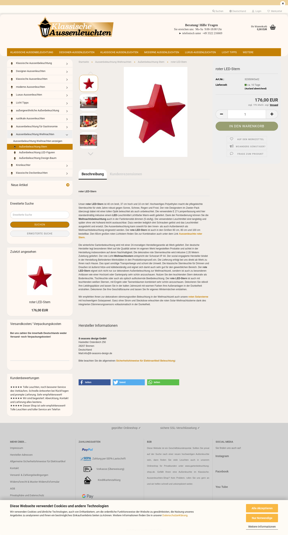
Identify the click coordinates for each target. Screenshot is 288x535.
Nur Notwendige (262, 518)
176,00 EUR (39, 310)
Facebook (222, 471)
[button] (237, 11)
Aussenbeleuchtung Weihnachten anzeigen (37, 140)
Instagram (222, 456)
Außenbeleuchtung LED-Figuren (34, 152)
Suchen (39, 224)
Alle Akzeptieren (262, 508)
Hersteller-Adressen (21, 454)
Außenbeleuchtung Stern (30, 146)
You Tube (222, 486)
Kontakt (14, 468)
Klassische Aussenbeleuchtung (31, 52)
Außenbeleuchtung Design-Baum (34, 158)
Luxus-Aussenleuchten (200, 52)
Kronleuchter (20, 165)
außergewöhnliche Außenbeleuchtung (34, 110)
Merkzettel (274, 11)
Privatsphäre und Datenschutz (27, 495)
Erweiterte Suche (40, 233)
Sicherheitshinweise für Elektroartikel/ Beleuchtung (145, 360)
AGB (12, 488)
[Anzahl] (247, 114)
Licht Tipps (229, 52)
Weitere (248, 52)
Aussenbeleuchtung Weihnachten (32, 134)
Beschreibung (93, 174)
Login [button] (256, 11)
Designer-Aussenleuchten (76, 52)
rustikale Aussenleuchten (27, 118)
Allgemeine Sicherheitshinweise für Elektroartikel (37, 461)
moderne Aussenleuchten (161, 52)
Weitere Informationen (262, 526)
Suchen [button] (217, 11)
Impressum (16, 447)
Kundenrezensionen (126, 174)
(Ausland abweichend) (256, 88)
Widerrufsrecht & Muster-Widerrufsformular (34, 481)
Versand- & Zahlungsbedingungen (29, 474)
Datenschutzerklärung (174, 515)
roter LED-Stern (39, 302)
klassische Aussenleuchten (119, 52)
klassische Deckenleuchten (29, 173)
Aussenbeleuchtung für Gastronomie (34, 126)
